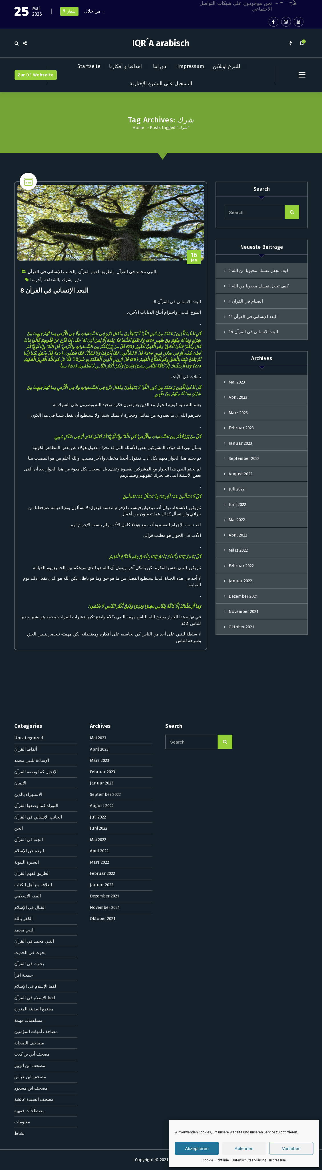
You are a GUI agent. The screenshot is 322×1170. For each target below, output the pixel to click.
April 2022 (99, 590)
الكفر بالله (23, 658)
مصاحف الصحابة (29, 782)
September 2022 (244, 458)
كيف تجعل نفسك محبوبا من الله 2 (259, 270)
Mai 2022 (98, 579)
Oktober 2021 (102, 658)
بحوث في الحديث (30, 692)
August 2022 (102, 545)
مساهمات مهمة (28, 759)
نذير (77, 279)
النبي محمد (24, 669)
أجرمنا (35, 279)
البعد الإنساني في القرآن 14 (253, 331)
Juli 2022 (98, 556)
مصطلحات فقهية (29, 850)
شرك (66, 279)
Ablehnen (244, 1148)
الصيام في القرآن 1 (246, 301)
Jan (194, 257)
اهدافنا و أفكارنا (125, 66)
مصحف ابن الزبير (29, 805)
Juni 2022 (98, 568)
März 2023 (238, 412)
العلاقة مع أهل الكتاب (33, 624)
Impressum (277, 1160)
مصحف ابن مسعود (31, 827)
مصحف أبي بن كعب (32, 793)
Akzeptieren (197, 1148)
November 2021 (105, 646)
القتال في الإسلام (30, 646)
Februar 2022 (102, 613)
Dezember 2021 (104, 635)
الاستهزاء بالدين (28, 534)
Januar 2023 (240, 443)
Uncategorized (28, 477)
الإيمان (20, 522)
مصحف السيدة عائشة (33, 839)
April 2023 (238, 397)
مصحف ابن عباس (30, 816)
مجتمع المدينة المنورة (33, 748)
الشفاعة (51, 279)
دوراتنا (159, 66)
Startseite (88, 66)
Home (138, 127)
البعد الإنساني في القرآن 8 (54, 290)
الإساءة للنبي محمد (31, 500)
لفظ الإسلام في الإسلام (35, 726)
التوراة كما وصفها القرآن (36, 545)
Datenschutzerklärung (249, 1160)
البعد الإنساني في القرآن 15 (253, 316)
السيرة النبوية (26, 601)
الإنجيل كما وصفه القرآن (36, 511)
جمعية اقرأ (23, 714)
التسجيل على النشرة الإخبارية (161, 83)
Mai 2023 (237, 382)
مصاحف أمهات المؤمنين (36, 771)
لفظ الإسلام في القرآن (34, 737)
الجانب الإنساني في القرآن (51, 271)
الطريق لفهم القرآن (96, 271)
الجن (18, 568)
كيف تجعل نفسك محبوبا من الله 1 (259, 286)
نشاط (19, 872)
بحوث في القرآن (29, 703)
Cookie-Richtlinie (216, 1160)
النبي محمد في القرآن (136, 271)
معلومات (22, 861)
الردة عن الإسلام (29, 590)
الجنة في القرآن (28, 579)
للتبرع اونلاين (226, 66)
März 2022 (99, 601)
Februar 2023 (241, 427)
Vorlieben (291, 1148)
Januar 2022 (101, 624)
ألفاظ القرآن (25, 488)
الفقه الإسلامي (27, 635)
